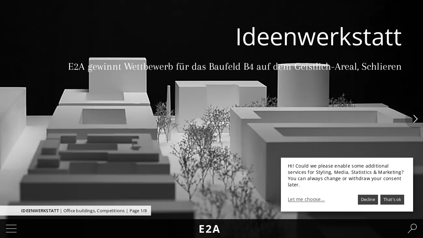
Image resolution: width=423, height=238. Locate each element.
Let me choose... (306, 199)
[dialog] (347, 185)
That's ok (392, 199)
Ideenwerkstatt (40, 211)
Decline (368, 199)
